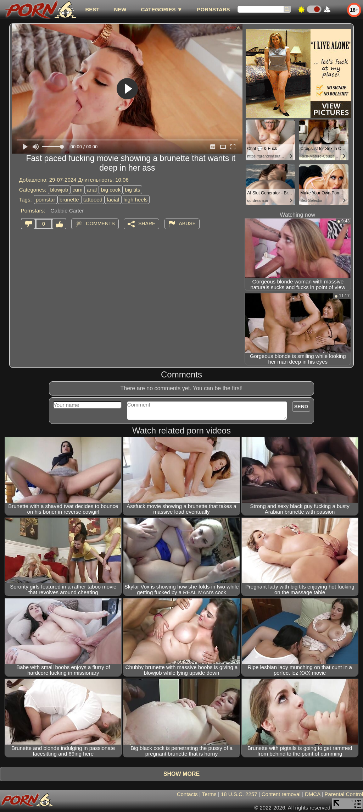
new (120, 9)
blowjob (59, 190)
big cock (111, 190)
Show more (181, 774)
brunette (69, 200)
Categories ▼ (161, 9)
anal (92, 190)
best (92, 9)
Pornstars (213, 9)
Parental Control (344, 794)
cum (77, 190)
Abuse (187, 223)
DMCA (312, 794)
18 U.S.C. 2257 (239, 794)
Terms (209, 794)
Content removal (281, 794)
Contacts (187, 794)
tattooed (92, 200)
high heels (135, 200)
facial (113, 200)
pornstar (45, 200)
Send (301, 406)
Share (146, 223)
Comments (100, 223)
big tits (132, 190)
